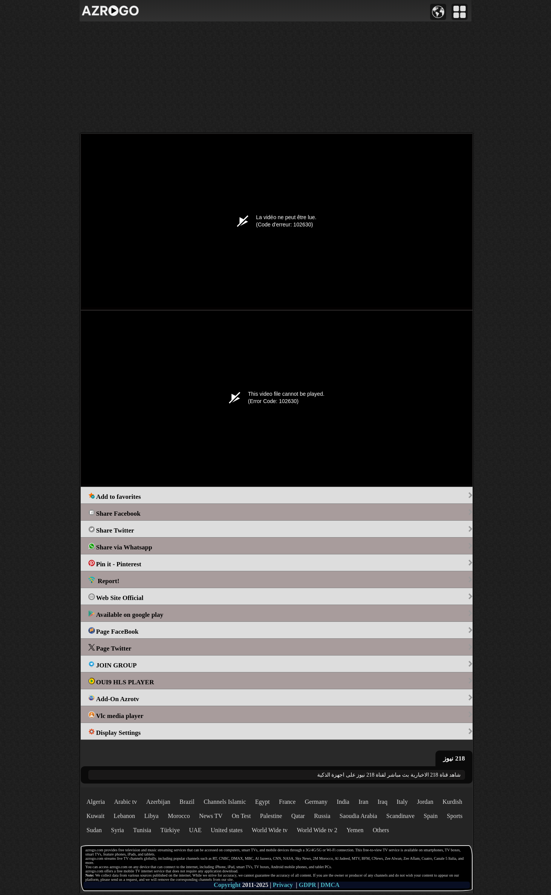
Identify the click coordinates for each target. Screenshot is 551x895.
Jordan (425, 801)
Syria (117, 830)
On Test (241, 816)
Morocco (179, 816)
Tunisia (142, 830)
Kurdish (452, 801)
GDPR (307, 885)
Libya (151, 816)
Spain (430, 816)
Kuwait (95, 816)
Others (381, 830)
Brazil (186, 801)
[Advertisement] (275, 77)
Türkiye (170, 830)
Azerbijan (158, 801)
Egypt (262, 801)
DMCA (330, 885)
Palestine (271, 816)
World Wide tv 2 (317, 830)
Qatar (298, 816)
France (287, 801)
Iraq (383, 801)
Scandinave (400, 816)
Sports (455, 816)
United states (227, 830)
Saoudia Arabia (358, 816)
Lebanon (124, 816)
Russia (322, 816)
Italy (402, 801)
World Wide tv (270, 830)
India (343, 801)
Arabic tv (125, 801)
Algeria (95, 801)
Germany (316, 801)
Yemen (355, 830)
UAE (195, 830)
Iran (363, 801)
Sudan (94, 830)
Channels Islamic (225, 801)
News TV (210, 816)
